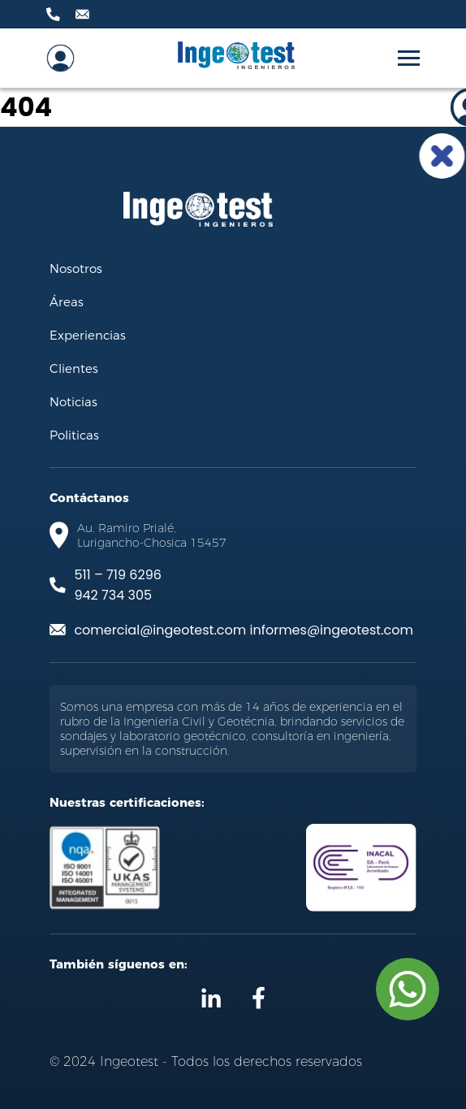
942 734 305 (113, 595)
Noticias (73, 401)
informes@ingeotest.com (330, 630)
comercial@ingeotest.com (160, 630)
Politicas (74, 434)
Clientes (74, 368)
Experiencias (88, 334)
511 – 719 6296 (117, 574)
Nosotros (76, 268)
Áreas (67, 301)
